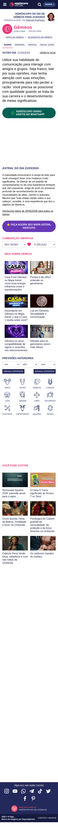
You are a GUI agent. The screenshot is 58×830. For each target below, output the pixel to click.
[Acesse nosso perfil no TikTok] (40, 791)
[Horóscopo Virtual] (17, 4)
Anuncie (52, 818)
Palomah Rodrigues (35, 20)
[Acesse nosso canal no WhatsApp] (23, 791)
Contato (42, 818)
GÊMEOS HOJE (48, 52)
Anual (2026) (47, 45)
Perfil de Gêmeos (15, 37)
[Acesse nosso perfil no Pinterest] (33, 799)
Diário (7, 45)
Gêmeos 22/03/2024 (44, 371)
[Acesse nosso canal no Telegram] (31, 791)
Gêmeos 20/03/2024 (13, 371)
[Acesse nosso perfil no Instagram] (6, 791)
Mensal (32, 45)
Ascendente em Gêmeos (40, 37)
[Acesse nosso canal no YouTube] (15, 791)
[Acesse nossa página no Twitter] (48, 791)
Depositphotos (28, 819)
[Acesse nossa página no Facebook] (25, 799)
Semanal (20, 45)
